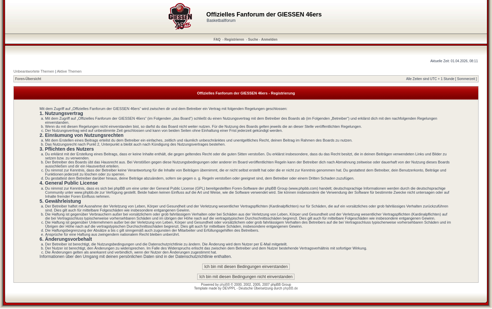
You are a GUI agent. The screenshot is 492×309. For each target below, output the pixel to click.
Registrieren (234, 39)
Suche (253, 39)
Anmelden (269, 39)
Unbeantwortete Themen (33, 71)
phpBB (225, 284)
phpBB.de (290, 288)
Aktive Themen (69, 71)
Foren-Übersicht (28, 79)
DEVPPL (229, 288)
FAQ (217, 39)
